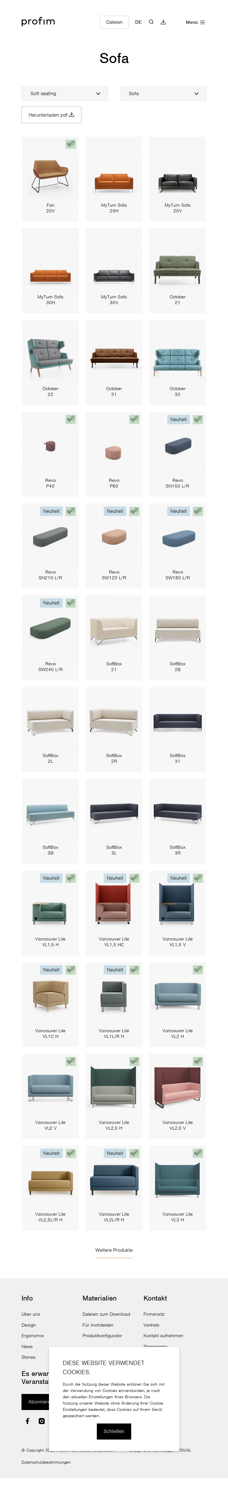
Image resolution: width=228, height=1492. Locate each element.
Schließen (114, 1431)
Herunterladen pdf (53, 115)
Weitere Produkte (114, 1251)
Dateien (114, 22)
